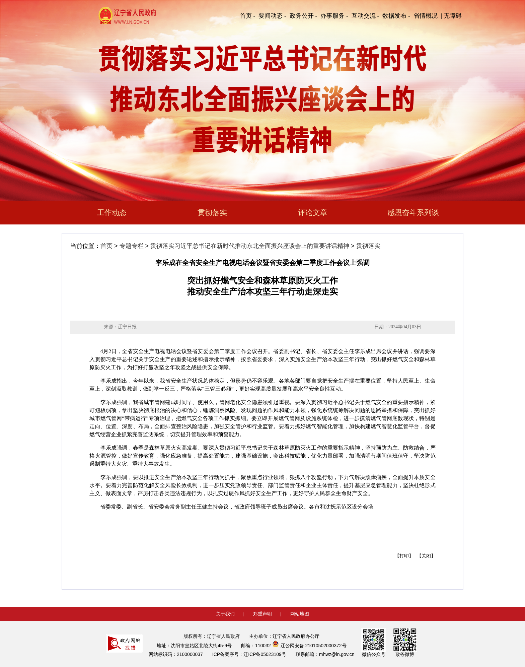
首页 (106, 246)
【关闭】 (426, 555)
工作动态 (112, 212)
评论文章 (312, 212)
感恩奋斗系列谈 (413, 212)
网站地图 (299, 613)
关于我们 (225, 613)
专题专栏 (132, 246)
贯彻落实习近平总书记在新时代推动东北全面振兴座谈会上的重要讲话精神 (249, 246)
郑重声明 (262, 613)
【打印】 (404, 555)
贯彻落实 (212, 212)
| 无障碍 (451, 15)
